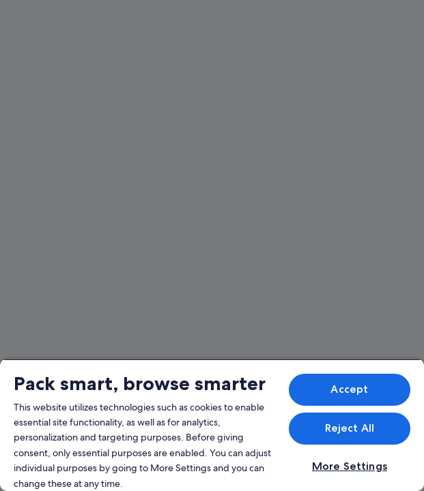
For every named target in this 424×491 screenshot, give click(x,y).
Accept (349, 389)
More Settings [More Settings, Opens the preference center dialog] (349, 466)
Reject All (350, 427)
